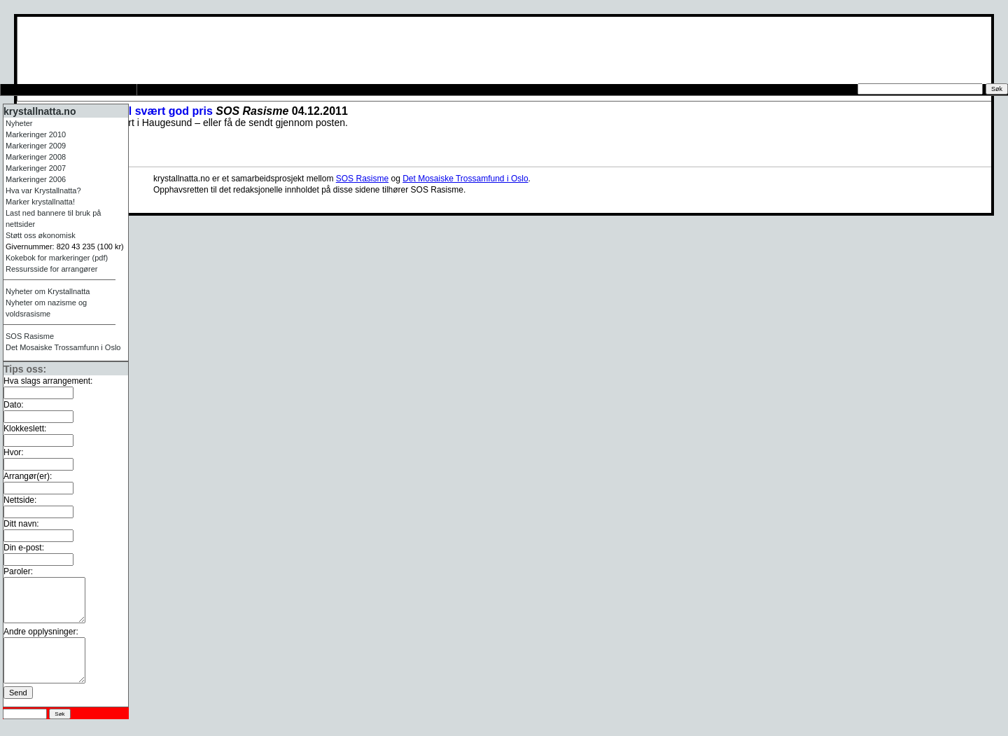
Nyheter (19, 123)
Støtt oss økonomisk (41, 235)
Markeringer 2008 (36, 157)
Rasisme (30, 336)
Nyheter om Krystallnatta (48, 291)
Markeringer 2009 (36, 145)
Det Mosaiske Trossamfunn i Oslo (63, 347)
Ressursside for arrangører (207, 89)
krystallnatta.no (40, 111)
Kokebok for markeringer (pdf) (57, 258)
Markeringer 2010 (36, 134)
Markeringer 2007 (36, 168)
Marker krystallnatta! (40, 201)
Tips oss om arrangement (67, 89)
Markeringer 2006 (36, 179)
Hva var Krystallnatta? (43, 190)
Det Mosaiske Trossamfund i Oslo (465, 178)
